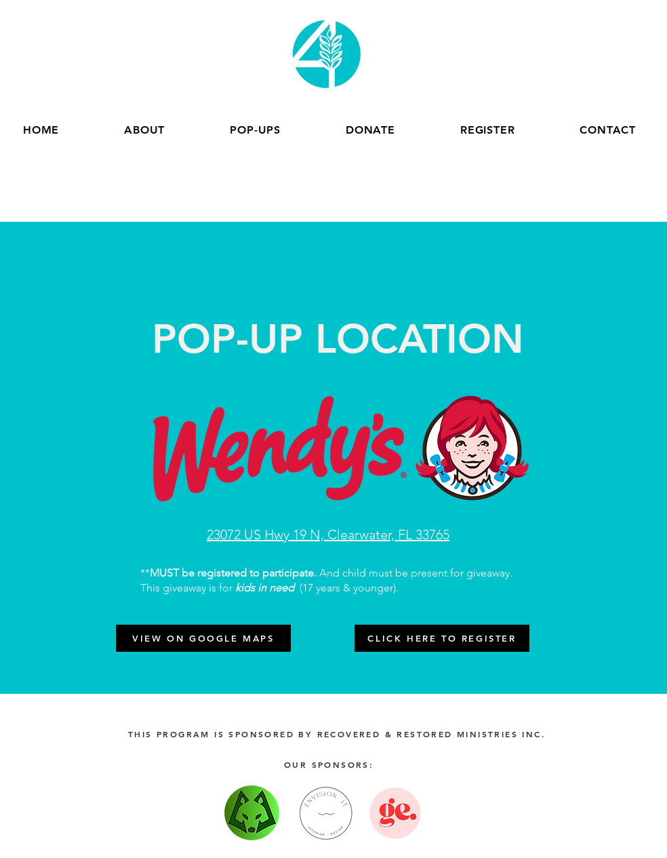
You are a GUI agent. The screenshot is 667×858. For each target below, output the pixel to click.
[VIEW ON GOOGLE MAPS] (203, 638)
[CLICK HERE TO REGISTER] (442, 638)
